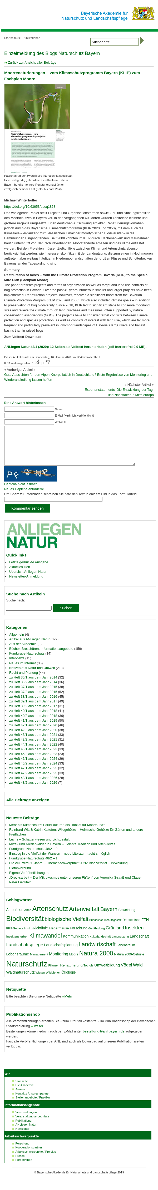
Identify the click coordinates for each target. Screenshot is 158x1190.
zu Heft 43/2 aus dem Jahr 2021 (33, 747)
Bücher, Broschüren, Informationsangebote (41, 657)
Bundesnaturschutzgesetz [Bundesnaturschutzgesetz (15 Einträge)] (105, 927)
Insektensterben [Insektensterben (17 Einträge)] (17, 944)
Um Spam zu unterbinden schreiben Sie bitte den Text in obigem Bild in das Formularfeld (70, 502)
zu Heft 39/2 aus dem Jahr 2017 (33, 714)
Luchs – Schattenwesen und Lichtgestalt (39, 847)
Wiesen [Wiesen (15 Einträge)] (40, 980)
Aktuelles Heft (19, 575)
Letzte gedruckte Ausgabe (28, 570)
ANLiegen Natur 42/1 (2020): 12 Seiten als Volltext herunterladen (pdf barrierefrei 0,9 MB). (75, 347)
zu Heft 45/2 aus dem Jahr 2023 (33, 762)
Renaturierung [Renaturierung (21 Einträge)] (71, 973)
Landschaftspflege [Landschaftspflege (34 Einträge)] (24, 952)
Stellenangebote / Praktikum (34, 1105)
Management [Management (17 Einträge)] (39, 962)
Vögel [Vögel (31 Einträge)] (126, 972)
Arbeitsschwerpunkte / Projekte (36, 1159)
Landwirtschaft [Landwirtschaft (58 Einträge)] (97, 952)
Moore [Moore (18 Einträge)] (73, 962)
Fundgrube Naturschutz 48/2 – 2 (33, 857)
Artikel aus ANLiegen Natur (29, 647)
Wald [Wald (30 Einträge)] (138, 972)
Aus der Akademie (23, 652)
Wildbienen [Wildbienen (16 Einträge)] (53, 980)
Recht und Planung (23, 680)
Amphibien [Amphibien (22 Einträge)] (14, 917)
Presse (20, 1163)
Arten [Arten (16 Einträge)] (27, 917)
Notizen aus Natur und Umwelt (32, 676)
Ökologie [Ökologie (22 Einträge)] (68, 980)
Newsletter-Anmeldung (26, 584)
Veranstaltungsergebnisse (33, 1124)
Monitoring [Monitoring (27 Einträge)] (58, 962)
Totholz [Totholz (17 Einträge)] (88, 973)
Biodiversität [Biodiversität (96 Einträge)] (25, 926)
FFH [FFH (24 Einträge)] (145, 927)
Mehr (68, 1004)
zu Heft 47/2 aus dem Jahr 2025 (33, 781)
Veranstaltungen (26, 1120)
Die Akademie (25, 1093)
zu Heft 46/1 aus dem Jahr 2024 (33, 766)
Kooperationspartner (29, 1155)
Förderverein (24, 1167)
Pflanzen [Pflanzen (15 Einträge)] (53, 973)
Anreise (21, 1097)
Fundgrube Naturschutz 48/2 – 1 (33, 866)
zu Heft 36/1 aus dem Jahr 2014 (33, 685)
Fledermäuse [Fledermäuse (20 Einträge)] (59, 936)
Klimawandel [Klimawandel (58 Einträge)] (45, 943)
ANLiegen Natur (26, 1132)
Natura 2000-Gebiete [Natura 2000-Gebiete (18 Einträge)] (129, 962)
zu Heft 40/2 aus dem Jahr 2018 (33, 724)
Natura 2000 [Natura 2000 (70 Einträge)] (96, 961)
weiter (38, 1034)
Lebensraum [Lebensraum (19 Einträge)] (126, 953)
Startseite (10, 37)
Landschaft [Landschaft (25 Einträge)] (139, 944)
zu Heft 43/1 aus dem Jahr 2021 (33, 743)
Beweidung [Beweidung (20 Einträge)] (126, 918)
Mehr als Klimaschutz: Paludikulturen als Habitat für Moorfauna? (57, 833)
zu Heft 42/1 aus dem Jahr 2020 (33, 733)
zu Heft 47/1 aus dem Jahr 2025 (33, 776)
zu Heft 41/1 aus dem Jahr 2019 (33, 728)
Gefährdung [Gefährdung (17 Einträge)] (96, 936)
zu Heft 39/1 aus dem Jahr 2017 (33, 709)
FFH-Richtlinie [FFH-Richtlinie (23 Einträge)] (36, 936)
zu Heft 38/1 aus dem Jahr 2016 (33, 704)
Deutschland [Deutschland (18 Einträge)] (131, 928)
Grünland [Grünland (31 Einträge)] (115, 935)
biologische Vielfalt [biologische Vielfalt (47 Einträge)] (66, 927)
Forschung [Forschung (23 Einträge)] (78, 936)
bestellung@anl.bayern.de (104, 1039)
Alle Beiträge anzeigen (27, 808)
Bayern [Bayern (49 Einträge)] (108, 917)
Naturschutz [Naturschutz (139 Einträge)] (26, 971)
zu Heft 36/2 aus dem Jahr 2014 (33, 690)
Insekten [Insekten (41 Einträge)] (134, 935)
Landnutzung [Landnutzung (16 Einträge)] (120, 944)
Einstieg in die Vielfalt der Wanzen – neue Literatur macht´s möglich (59, 861)
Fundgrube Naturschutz (27, 661)
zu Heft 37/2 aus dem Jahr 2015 (33, 700)
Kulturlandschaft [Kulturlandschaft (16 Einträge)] (100, 944)
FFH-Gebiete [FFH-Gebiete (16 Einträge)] (14, 936)
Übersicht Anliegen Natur (28, 579)
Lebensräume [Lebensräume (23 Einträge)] (17, 962)
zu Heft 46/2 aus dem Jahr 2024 (33, 771)
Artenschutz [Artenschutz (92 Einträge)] (50, 916)
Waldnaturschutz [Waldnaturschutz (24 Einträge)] (20, 980)
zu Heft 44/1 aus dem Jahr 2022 (33, 752)
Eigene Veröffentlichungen (28, 881)
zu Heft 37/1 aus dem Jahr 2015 (33, 695)
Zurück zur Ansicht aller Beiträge (32, 62)
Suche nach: (15, 608)
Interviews (16, 666)
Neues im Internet (22, 671)
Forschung (22, 1151)
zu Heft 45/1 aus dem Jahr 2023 (33, 757)
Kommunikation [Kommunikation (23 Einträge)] (76, 944)
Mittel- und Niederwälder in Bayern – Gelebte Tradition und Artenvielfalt (62, 852)
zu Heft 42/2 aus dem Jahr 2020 (33, 738)
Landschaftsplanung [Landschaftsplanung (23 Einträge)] (61, 953)
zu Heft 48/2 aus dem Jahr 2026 (33, 790)
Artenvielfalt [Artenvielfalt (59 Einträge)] (84, 917)
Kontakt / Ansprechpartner (33, 1101)
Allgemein (16, 642)
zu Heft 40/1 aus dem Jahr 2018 (33, 719)
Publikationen (31, 37)
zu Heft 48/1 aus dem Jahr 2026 (33, 786)
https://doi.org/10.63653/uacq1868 (29, 207)
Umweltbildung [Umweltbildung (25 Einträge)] (107, 973)
